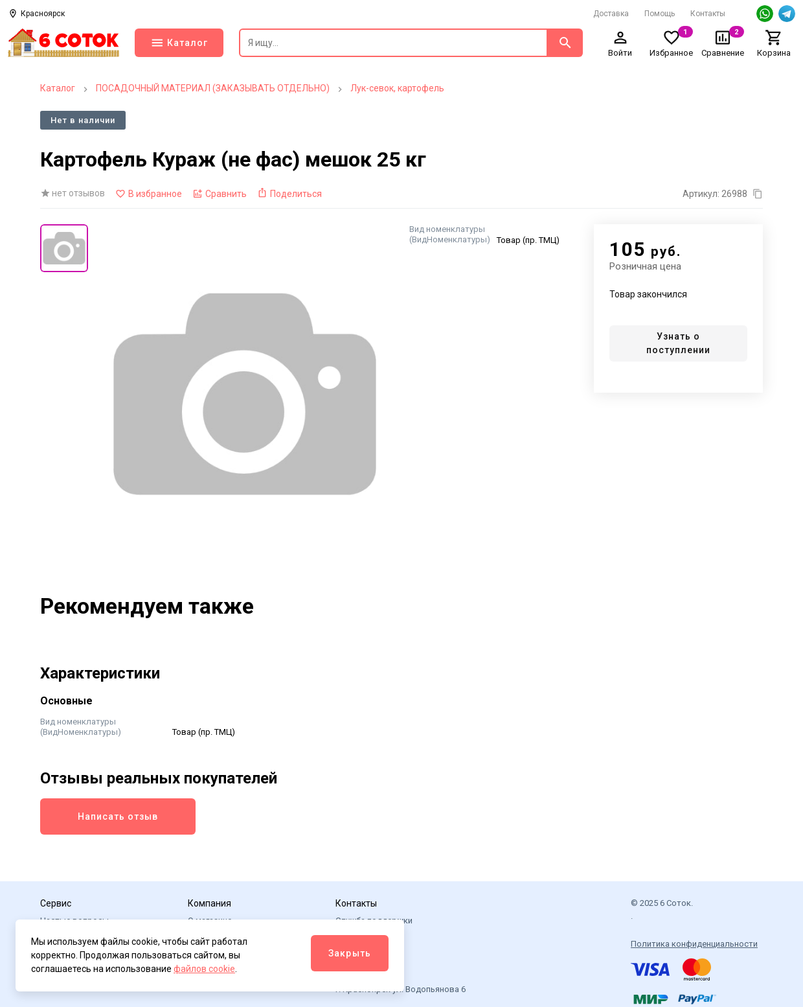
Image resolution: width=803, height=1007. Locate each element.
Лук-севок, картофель (397, 88)
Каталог (57, 88)
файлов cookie (204, 969)
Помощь (659, 13)
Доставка (611, 13)
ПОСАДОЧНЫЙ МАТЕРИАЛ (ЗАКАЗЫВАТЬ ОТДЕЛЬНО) (213, 88)
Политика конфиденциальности (694, 944)
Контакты (707, 13)
